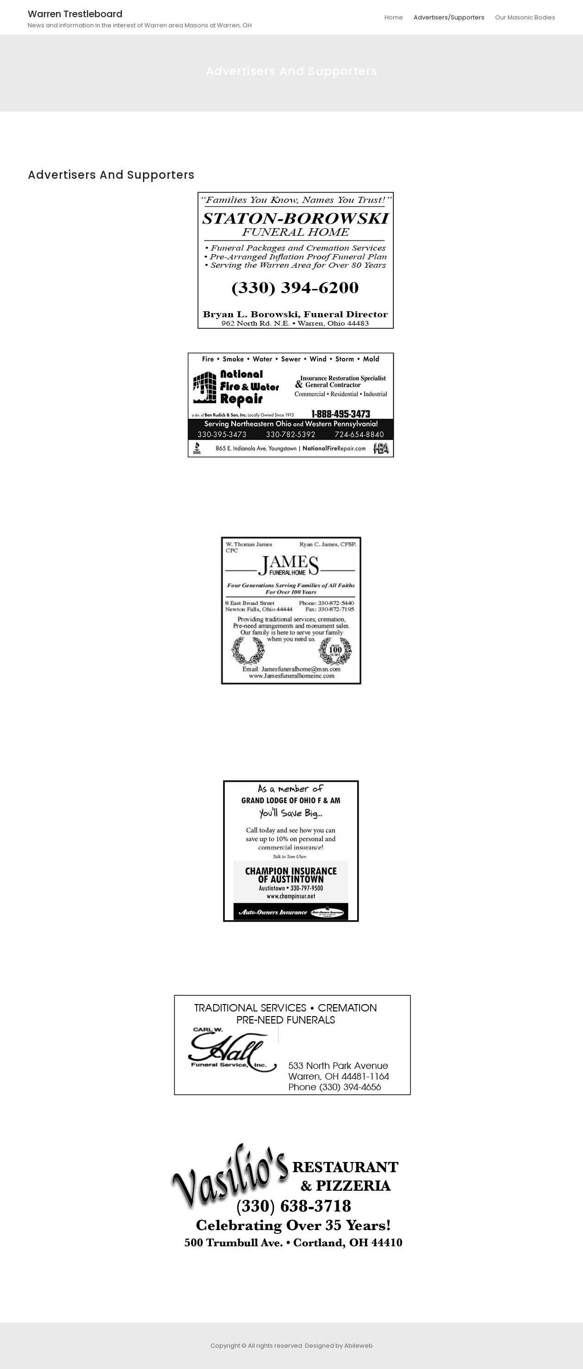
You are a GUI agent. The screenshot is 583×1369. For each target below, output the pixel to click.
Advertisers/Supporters (449, 17)
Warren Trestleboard (75, 13)
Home (394, 17)
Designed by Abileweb (339, 1345)
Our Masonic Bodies (525, 17)
